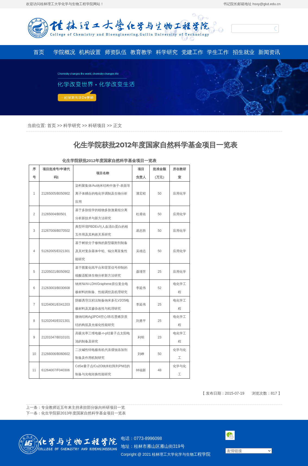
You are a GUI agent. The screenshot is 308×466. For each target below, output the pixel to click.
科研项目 (97, 125)
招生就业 (243, 52)
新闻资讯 (269, 52)
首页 (38, 52)
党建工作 (192, 52)
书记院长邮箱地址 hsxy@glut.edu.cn (252, 4)
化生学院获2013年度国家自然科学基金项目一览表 (83, 413)
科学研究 (167, 52)
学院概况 (64, 52)
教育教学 (141, 52)
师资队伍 (116, 52)
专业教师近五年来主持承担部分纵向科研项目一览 (83, 407)
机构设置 (90, 52)
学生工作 (218, 52)
